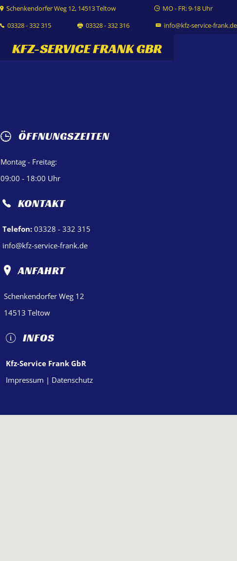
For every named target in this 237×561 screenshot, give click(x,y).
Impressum (25, 380)
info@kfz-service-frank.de (200, 25)
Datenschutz (72, 380)
